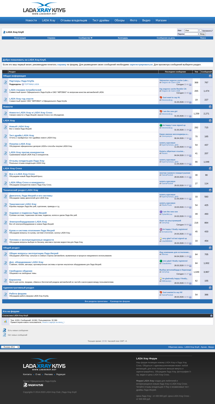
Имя (179, 30)
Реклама (49, 374)
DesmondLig (167, 100)
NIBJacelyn (166, 281)
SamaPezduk (167, 175)
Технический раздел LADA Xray (20, 190)
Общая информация (14, 76)
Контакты (27, 374)
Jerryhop (165, 223)
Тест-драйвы (100, 20)
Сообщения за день (166, 38)
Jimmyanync (167, 136)
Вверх (211, 347)
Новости (31, 20)
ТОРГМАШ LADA (31, 84)
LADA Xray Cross (12, 168)
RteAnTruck (167, 205)
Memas (165, 254)
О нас (38, 374)
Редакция (60, 374)
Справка (51, 38)
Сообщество (86, 38)
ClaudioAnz (166, 263)
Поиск (203, 38)
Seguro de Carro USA (171, 82)
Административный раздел (18, 287)
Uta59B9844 (167, 241)
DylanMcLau (167, 214)
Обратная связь (175, 347)
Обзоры (120, 20)
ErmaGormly (167, 232)
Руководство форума (120, 301)
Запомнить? (206, 31)
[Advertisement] (107, 49)
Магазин (161, 20)
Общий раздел (11, 247)
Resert (164, 153)
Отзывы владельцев (73, 20)
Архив (204, 347)
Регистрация (20, 38)
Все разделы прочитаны (96, 301)
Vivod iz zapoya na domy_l (53, 322)
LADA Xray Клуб (192, 347)
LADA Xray (48, 20)
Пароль (181, 34)
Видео (146, 20)
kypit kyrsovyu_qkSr (170, 145)
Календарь (123, 38)
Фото (133, 20)
